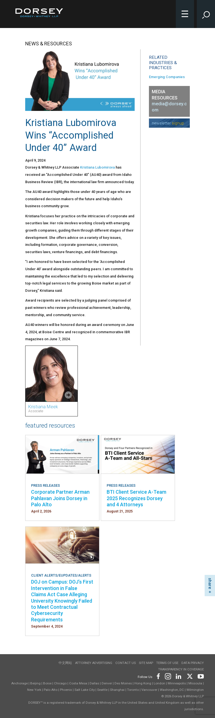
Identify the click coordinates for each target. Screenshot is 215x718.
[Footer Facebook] (158, 675)
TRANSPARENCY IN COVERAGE (181, 669)
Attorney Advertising (93, 663)
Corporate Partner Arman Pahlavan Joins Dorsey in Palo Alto (60, 498)
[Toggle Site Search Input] (206, 14)
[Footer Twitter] (189, 675)
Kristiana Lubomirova (97, 167)
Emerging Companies (167, 77)
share (209, 583)
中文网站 (65, 663)
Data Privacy (192, 663)
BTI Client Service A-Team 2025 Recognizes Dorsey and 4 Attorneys (136, 498)
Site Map (146, 663)
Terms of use (167, 663)
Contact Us (125, 663)
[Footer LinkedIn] (178, 675)
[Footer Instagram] (167, 675)
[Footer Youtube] (200, 675)
